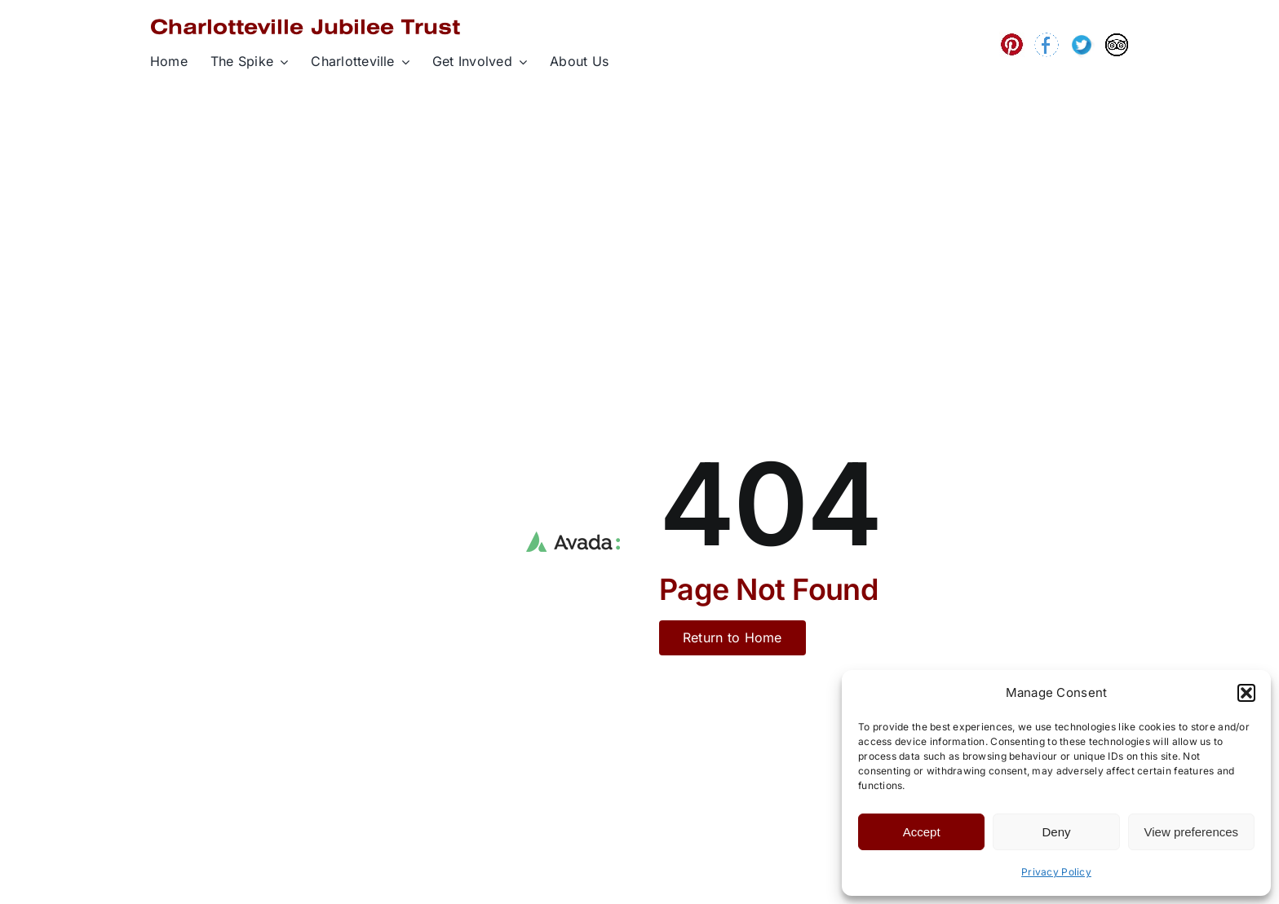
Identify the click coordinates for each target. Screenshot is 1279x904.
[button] (1246, 693)
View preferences (1191, 832)
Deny (1056, 832)
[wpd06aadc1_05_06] (1012, 38)
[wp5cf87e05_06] (1116, 39)
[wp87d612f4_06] (1082, 38)
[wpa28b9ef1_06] (1046, 39)
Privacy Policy (1056, 872)
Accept (921, 832)
